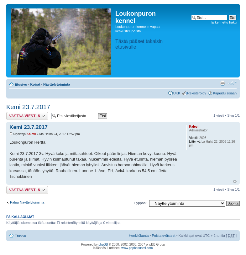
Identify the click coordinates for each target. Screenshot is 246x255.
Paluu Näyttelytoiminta (27, 202)
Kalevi (31, 134)
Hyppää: (140, 203)
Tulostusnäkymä (222, 83)
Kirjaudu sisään (225, 93)
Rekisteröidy (196, 93)
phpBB (103, 244)
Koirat (35, 84)
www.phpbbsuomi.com (137, 248)
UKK (177, 93)
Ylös (235, 181)
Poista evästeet (163, 235)
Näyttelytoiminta (56, 84)
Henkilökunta (139, 235)
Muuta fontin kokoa (232, 83)
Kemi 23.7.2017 (28, 107)
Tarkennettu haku (223, 22)
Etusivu (21, 84)
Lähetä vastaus (27, 116)
